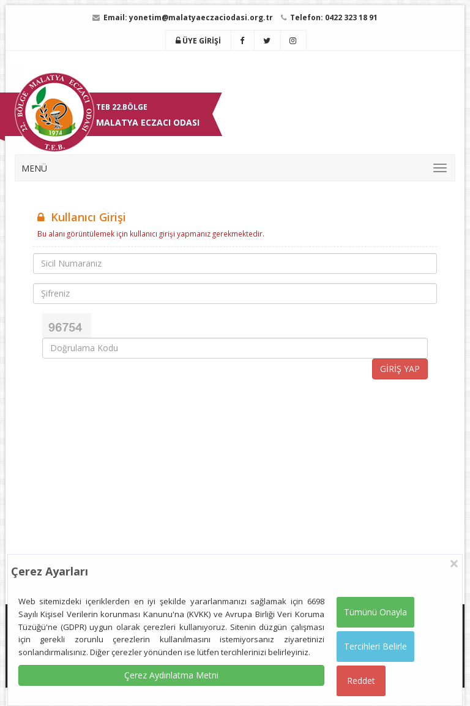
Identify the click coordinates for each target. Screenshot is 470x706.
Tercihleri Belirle (375, 646)
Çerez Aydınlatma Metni (171, 675)
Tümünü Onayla (375, 612)
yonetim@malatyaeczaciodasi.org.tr (201, 17)
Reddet (361, 680)
